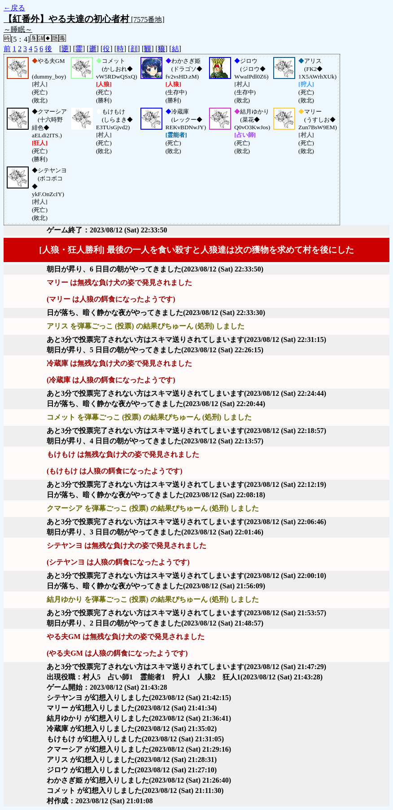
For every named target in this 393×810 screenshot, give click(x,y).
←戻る (14, 8)
